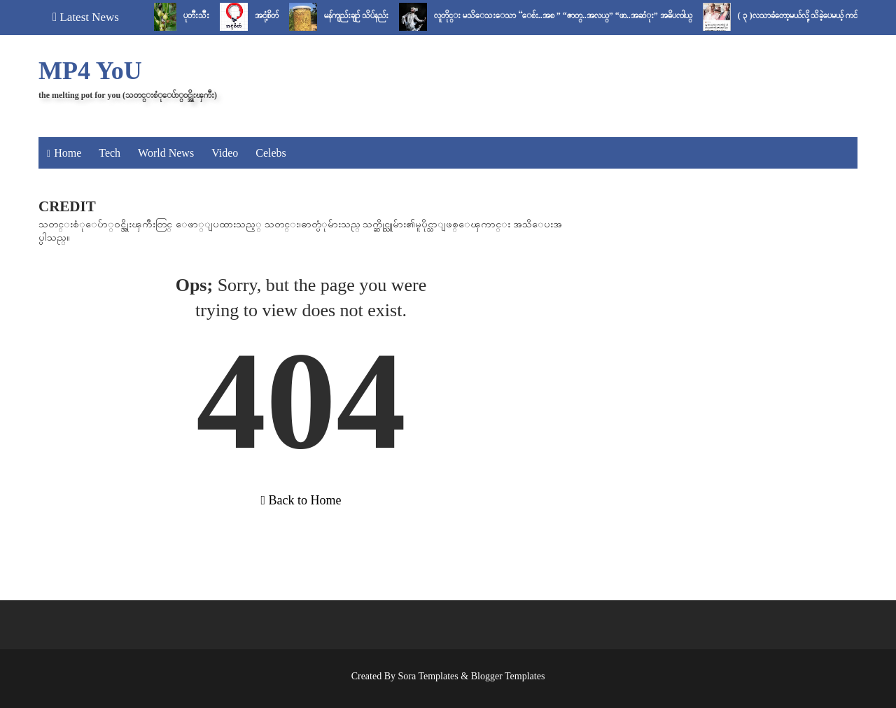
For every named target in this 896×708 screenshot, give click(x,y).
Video (224, 153)
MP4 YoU (90, 71)
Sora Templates (428, 676)
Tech (109, 153)
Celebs (270, 153)
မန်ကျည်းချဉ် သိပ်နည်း (360, 15)
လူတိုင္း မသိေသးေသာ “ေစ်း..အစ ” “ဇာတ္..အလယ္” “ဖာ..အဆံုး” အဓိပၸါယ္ (567, 15)
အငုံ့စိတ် (271, 15)
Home (67, 153)
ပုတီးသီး (201, 15)
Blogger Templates (508, 676)
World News (166, 153)
